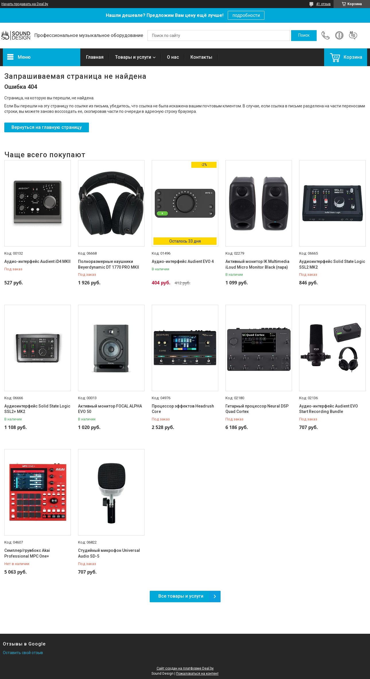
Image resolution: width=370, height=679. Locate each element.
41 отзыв (323, 4)
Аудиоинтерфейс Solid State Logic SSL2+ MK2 (37, 409)
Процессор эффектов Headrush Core (183, 409)
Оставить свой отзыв (23, 652)
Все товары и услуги (180, 596)
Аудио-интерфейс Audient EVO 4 (183, 261)
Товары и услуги (133, 57)
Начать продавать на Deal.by (24, 4)
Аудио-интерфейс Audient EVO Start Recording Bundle (328, 409)
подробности (246, 15)
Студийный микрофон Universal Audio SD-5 (109, 553)
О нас (173, 57)
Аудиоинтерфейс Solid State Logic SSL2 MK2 (332, 264)
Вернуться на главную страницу (46, 127)
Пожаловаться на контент (197, 674)
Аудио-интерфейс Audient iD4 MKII (37, 261)
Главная (95, 57)
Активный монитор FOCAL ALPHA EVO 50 (110, 409)
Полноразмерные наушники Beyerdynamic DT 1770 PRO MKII (108, 264)
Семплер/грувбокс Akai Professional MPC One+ (27, 553)
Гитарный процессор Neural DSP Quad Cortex (257, 409)
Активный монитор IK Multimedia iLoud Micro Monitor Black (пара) (257, 264)
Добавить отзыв (353, 35)
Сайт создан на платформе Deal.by (185, 668)
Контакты (201, 57)
